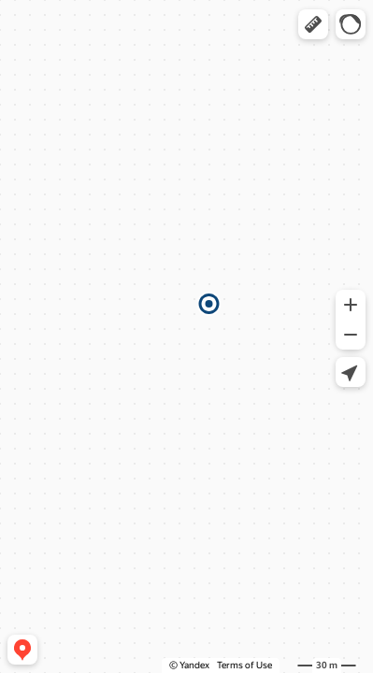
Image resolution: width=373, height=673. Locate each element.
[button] (313, 24)
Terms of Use (244, 665)
